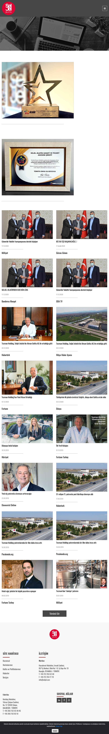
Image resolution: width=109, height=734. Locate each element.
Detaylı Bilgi (59, 728)
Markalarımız (8, 664)
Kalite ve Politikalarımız (12, 669)
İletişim (5, 677)
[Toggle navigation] (104, 8)
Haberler (6, 673)
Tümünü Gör (55, 613)
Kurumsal (6, 660)
